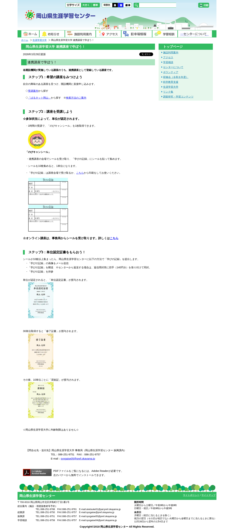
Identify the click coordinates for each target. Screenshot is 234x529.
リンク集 (168, 91)
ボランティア (170, 72)
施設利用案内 (170, 52)
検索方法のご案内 (76, 97)
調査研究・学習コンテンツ (178, 96)
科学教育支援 (170, 82)
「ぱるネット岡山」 (39, 97)
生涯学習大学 (40, 40)
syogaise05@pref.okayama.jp (78, 458)
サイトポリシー (191, 495)
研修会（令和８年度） (175, 77)
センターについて (173, 67)
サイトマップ (208, 495)
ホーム (24, 40)
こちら (80, 172)
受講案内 (33, 90)
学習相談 (168, 62)
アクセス (168, 57)
